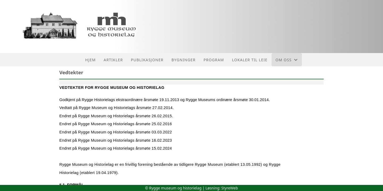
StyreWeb (229, 187)
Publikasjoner (147, 59)
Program (213, 59)
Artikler (113, 59)
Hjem (90, 59)
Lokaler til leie (249, 59)
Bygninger (183, 59)
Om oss (287, 59)
